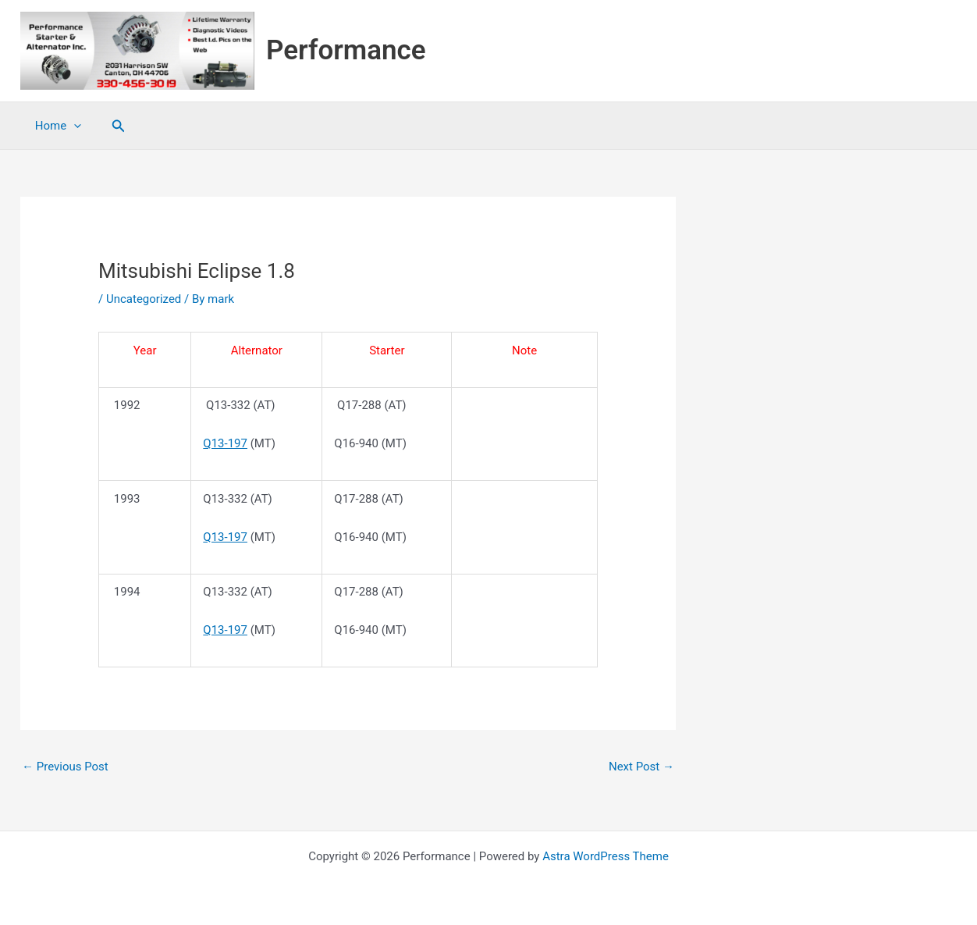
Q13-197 (225, 443)
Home (55, 125)
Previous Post (65, 767)
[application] (70, 125)
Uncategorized (143, 299)
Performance (346, 50)
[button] (112, 126)
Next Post (641, 767)
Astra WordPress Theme (605, 856)
